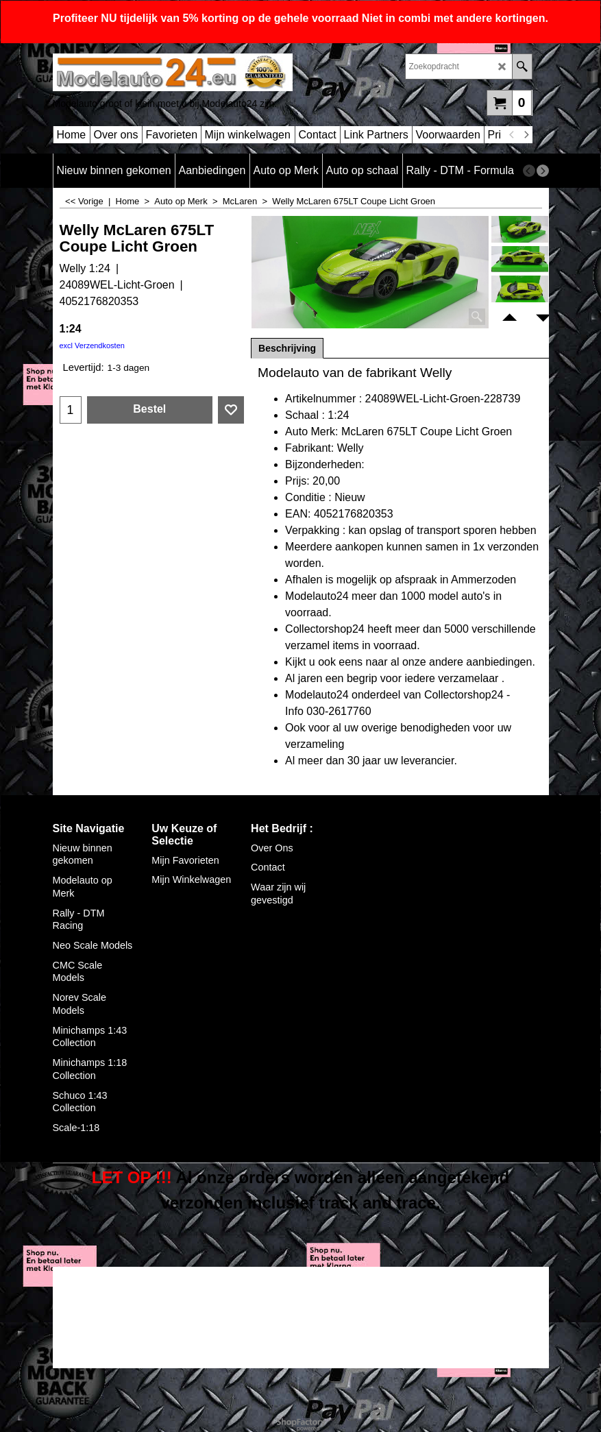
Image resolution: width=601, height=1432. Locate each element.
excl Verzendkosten (92, 345)
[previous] (512, 135)
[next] (526, 135)
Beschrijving (287, 348)
